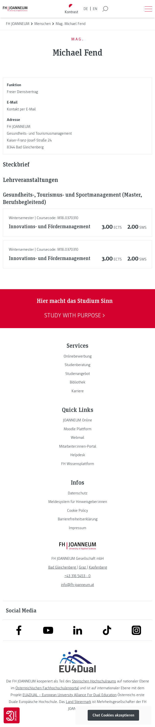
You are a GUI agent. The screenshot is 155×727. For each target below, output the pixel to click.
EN (95, 8)
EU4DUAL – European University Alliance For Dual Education (70, 694)
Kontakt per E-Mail (21, 109)
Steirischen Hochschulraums (94, 681)
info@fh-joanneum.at (77, 584)
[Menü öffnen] (148, 8)
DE (85, 8)
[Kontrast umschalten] (71, 9)
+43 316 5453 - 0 (77, 575)
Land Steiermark (78, 701)
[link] (77, 356)
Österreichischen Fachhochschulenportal (47, 688)
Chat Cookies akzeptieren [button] (113, 715)
